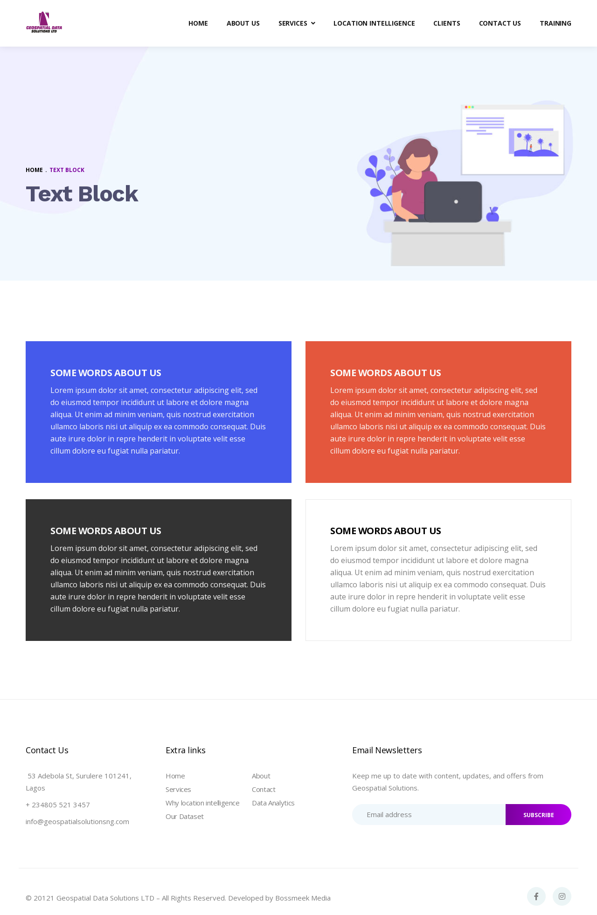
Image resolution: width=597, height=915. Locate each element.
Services (178, 789)
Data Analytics (273, 802)
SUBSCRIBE (538, 815)
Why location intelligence (203, 802)
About (261, 775)
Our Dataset (185, 816)
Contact (263, 789)
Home (175, 775)
